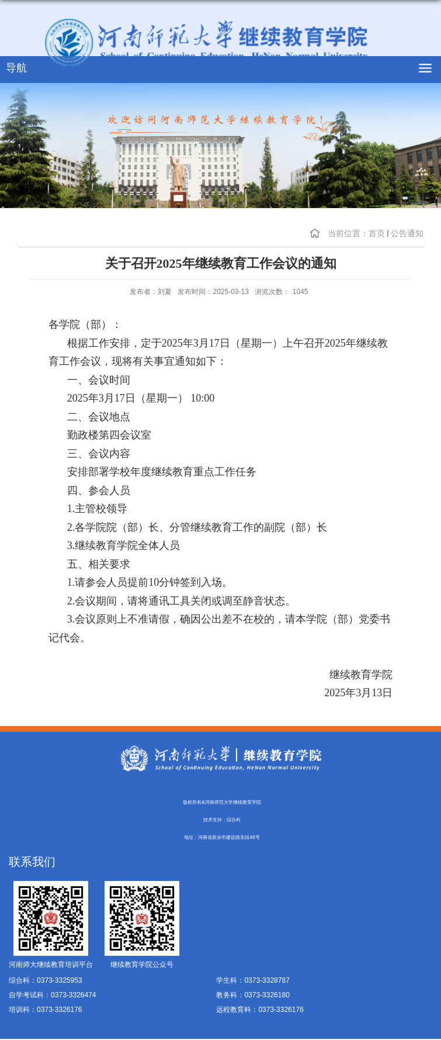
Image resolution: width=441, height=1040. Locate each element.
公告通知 (407, 233)
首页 (377, 233)
